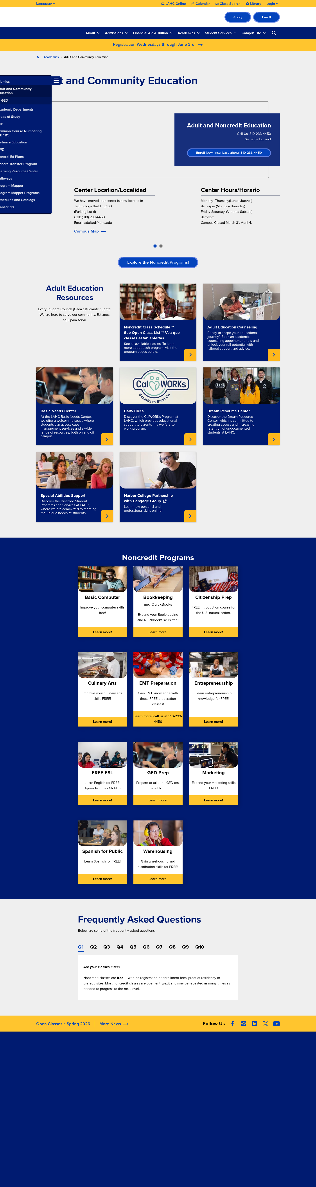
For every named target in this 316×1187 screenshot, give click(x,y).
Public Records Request (255, 1094)
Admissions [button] (114, 32)
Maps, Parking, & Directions (107, 1065)
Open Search (274, 33)
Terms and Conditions (134, 1179)
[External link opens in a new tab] (158, 470)
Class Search (230, 3)
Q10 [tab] (199, 947)
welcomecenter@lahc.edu (57, 1110)
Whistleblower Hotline (253, 1100)
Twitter (265, 1030)
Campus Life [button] (251, 32)
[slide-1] (155, 246)
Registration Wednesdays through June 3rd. (154, 44)
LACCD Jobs (246, 1078)
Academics (51, 57)
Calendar (203, 3)
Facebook (232, 1030)
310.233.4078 (47, 1105)
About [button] (90, 32)
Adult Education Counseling (232, 327)
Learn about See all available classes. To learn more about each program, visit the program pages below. (190, 355)
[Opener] (311, 1024)
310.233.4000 (48, 1089)
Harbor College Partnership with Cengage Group (148, 498)
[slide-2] (161, 246)
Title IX (191, 1098)
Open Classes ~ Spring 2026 (63, 1030)
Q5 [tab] (133, 947)
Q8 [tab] (172, 947)
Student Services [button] (218, 32)
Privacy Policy (168, 1179)
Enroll (266, 17)
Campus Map (86, 231)
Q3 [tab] (106, 947)
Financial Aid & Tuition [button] (150, 32)
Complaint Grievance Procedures (202, 1084)
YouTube (276, 1030)
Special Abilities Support (63, 495)
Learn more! (102, 632)
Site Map (192, 1179)
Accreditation (96, 1060)
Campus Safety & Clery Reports (204, 1074)
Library (255, 3)
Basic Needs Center (58, 411)
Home (37, 57)
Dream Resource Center (228, 411)
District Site (245, 1067)
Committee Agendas (102, 1071)
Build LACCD (248, 1083)
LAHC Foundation (150, 1060)
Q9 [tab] (185, 947)
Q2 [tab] (93, 947)
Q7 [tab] (159, 947)
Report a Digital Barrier (256, 1073)
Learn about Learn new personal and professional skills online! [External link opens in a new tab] (190, 516)
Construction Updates (105, 1076)
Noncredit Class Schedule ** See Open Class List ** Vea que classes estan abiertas (152, 332)
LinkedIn (254, 1030)
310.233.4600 (48, 1127)
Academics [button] (186, 32)
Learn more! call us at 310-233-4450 (158, 719)
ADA (189, 1065)
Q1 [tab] (81, 947)
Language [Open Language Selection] (44, 3)
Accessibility (196, 1060)
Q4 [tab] (120, 947)
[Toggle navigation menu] (4, 80)
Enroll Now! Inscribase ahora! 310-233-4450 (229, 152)
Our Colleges (246, 1089)
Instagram (243, 1030)
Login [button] (270, 3)
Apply (237, 17)
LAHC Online (175, 3)
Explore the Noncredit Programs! (158, 262)
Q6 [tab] (146, 947)
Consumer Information (203, 1092)
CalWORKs (134, 411)
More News (110, 1030)
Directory (93, 1082)
